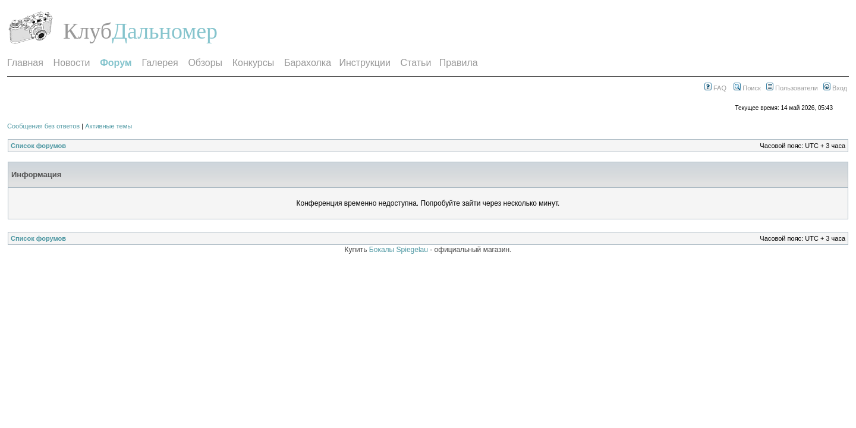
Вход (835, 88)
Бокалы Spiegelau (399, 250)
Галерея (159, 63)
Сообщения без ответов (43, 126)
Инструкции (364, 63)
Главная (25, 63)
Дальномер (165, 30)
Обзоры (205, 63)
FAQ (715, 88)
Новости (72, 63)
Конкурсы (253, 63)
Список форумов (38, 145)
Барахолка (307, 63)
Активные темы (108, 126)
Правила (458, 63)
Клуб (87, 30)
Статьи (416, 63)
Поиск (747, 88)
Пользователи (792, 88)
